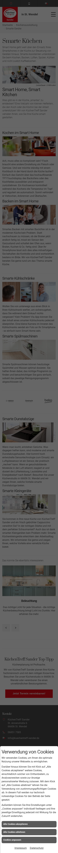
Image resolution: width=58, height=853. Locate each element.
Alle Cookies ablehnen (14, 832)
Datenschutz (37, 848)
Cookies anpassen (12, 840)
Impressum (21, 848)
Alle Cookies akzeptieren (15, 824)
